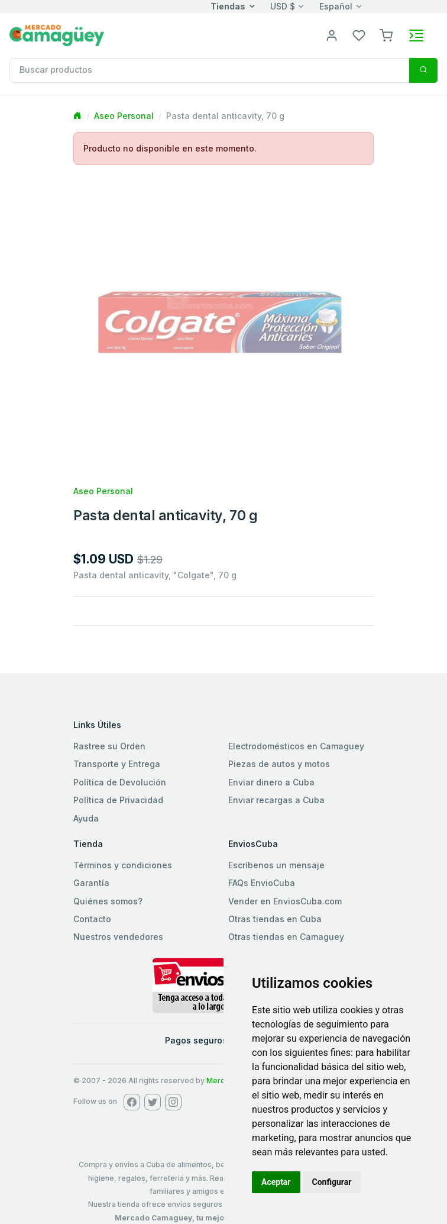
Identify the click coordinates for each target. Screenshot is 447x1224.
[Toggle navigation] (416, 35)
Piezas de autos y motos (279, 764)
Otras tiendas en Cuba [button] (275, 919)
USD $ (282, 6)
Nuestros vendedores (118, 937)
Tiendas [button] (227, 6)
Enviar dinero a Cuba (271, 782)
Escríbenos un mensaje (276, 865)
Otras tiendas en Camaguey (286, 937)
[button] (386, 35)
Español (335, 6)
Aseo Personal (124, 116)
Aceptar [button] (276, 1182)
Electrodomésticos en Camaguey (296, 746)
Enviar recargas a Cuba (276, 800)
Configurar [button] (332, 1182)
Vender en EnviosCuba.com (285, 901)
